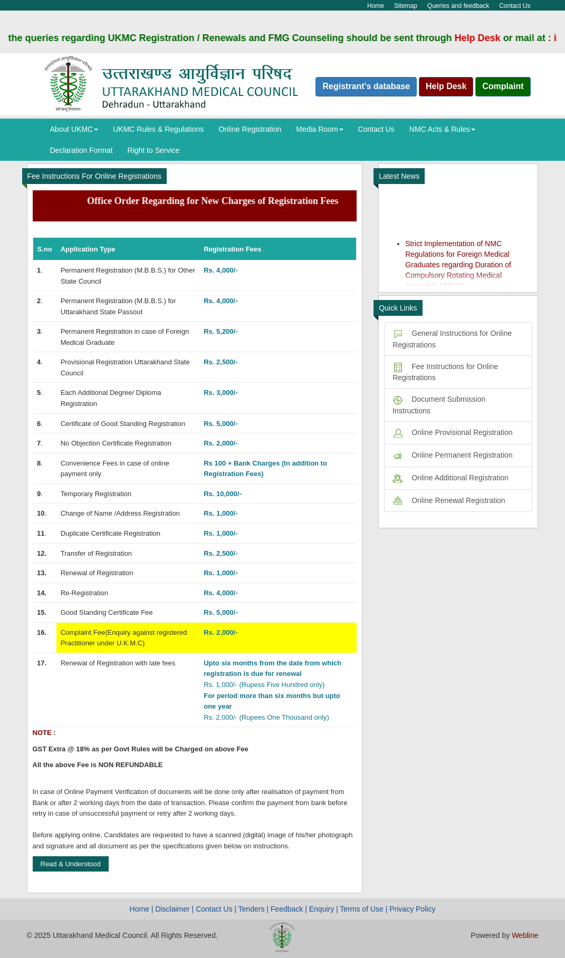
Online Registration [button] (249, 129)
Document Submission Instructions (438, 405)
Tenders (251, 909)
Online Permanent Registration (452, 455)
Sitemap (405, 5)
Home (375, 5)
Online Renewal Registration (448, 500)
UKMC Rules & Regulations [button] (158, 129)
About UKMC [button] (74, 129)
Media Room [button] (319, 129)
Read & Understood (71, 864)
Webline (525, 935)
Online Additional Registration (450, 477)
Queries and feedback (458, 5)
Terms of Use (361, 909)
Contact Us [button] (376, 129)
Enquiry (321, 909)
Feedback (287, 909)
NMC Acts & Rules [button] (442, 129)
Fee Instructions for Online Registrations (445, 372)
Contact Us (514, 5)
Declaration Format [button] (81, 150)
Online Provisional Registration (452, 432)
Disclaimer (172, 909)
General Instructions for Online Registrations (452, 339)
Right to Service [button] (154, 150)
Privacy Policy (412, 909)
